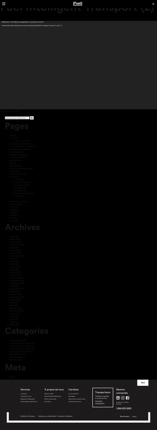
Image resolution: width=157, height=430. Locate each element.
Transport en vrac (22, 185)
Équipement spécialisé (24, 193)
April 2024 (14, 264)
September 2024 (17, 256)
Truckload (19, 179)
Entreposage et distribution (29, 401)
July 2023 (14, 269)
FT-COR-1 (14, 207)
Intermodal (19, 196)
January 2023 (16, 275)
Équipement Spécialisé (28, 399)
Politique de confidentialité (21, 168)
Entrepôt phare (16, 204)
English (134, 416)
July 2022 (14, 286)
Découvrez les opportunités (76, 399)
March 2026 (15, 239)
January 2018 (15, 308)
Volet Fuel (14, 359)
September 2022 (17, 283)
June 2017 (14, 319)
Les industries (16, 160)
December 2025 (17, 245)
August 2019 (15, 300)
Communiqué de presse (20, 343)
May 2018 (14, 305)
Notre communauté (50, 399)
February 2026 (16, 242)
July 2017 (14, 316)
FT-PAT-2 (14, 212)
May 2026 (14, 236)
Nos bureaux (124, 416)
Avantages (71, 396)
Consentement (16, 152)
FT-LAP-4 (14, 218)
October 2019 (16, 294)
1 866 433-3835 (123, 408)
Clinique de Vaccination (20, 149)
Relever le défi (49, 394)
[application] (78, 65)
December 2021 (17, 289)
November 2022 (17, 280)
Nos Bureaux (15, 165)
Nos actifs (14, 220)
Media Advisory (16, 354)
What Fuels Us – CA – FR (25, 146)
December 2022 (17, 278)
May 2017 (14, 322)
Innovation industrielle (19, 351)
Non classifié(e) (16, 357)
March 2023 (15, 272)
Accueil (13, 135)
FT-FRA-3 (14, 215)
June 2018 (14, 302)
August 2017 (15, 313)
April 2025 (14, 247)
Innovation (14, 209)
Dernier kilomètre (22, 182)
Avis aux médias (17, 340)
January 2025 (16, 253)
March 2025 (15, 250)
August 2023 (15, 267)
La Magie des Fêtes (18, 157)
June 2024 (14, 261)
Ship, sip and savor (18, 174)
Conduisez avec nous (19, 201)
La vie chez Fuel (73, 394)
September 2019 (17, 297)
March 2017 (15, 324)
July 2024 (14, 258)
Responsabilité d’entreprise (53, 396)
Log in (12, 377)
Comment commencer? (100, 402)
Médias (13, 163)
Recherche (14, 171)
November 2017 (17, 311)
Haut (143, 382)
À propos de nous (54, 389)
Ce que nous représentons (21, 143)
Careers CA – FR (22, 141)
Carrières (14, 138)
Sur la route (15, 176)
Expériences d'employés (20, 348)
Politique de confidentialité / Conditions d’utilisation (55, 416)
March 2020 (15, 291)
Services (25, 389)
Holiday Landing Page (19, 154)
